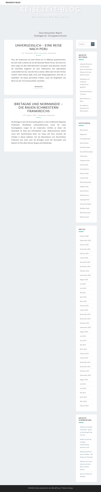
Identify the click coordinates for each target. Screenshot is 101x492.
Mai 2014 (83, 345)
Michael (82, 461)
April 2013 (83, 397)
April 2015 (83, 297)
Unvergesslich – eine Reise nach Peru (38, 47)
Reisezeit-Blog (13, 2)
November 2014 (85, 319)
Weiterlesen (39, 86)
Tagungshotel (84, 200)
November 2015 (85, 266)
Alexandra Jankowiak (47, 53)
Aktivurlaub (84, 130)
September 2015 (85, 275)
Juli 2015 (83, 284)
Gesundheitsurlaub (86, 152)
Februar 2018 (84, 245)
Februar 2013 (84, 406)
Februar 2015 (84, 306)
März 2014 (83, 349)
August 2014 (84, 332)
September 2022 (85, 240)
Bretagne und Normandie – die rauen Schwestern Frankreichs (38, 107)
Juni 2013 (83, 388)
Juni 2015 (83, 288)
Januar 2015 (84, 310)
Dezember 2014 (85, 314)
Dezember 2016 (85, 249)
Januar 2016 (84, 258)
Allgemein (83, 134)
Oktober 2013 (84, 371)
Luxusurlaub (84, 178)
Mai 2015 (83, 293)
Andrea (82, 439)
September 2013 (85, 375)
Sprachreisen (84, 191)
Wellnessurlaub (85, 213)
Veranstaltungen (85, 204)
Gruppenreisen (85, 160)
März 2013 (83, 401)
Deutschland (84, 143)
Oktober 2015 (84, 271)
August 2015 (84, 280)
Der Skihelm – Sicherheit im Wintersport (84, 108)
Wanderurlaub (84, 208)
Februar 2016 (84, 253)
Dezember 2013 (85, 362)
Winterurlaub (84, 217)
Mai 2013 (83, 393)
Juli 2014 (83, 336)
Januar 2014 (84, 358)
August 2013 (84, 380)
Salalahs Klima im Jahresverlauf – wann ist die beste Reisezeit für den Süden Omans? (86, 69)
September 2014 (85, 327)
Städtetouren (84, 195)
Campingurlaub (85, 139)
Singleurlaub (84, 186)
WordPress (56, 488)
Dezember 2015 (85, 262)
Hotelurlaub (84, 165)
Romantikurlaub (85, 182)
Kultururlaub (84, 173)
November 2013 (85, 367)
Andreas (82, 427)
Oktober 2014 (84, 323)
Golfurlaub (83, 156)
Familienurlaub (85, 147)
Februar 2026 (84, 236)
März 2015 (83, 301)
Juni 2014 (83, 340)
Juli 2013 (83, 384)
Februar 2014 (84, 353)
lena (81, 474)
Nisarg (70, 488)
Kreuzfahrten (84, 169)
